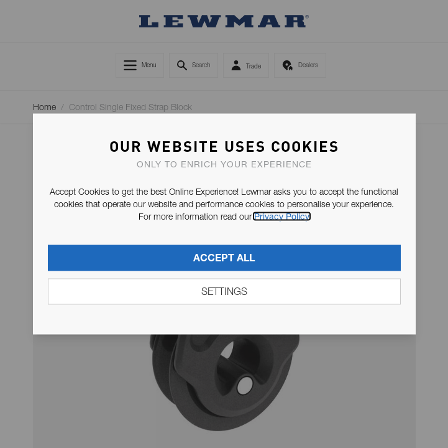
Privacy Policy (281, 216)
